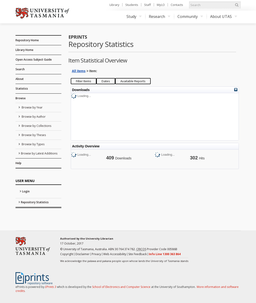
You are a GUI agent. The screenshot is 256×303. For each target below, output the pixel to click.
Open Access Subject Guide (34, 60)
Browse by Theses (33, 135)
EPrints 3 (50, 287)
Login (26, 191)
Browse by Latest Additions (39, 153)
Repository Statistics (35, 202)
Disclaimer (82, 254)
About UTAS (223, 16)
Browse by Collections (36, 126)
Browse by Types (32, 144)
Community (190, 16)
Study (134, 16)
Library (114, 5)
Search (20, 69)
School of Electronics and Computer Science (121, 287)
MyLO (161, 5)
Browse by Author (33, 117)
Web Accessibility (114, 254)
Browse (21, 98)
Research (159, 16)
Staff (147, 5)
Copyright (66, 254)
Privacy (96, 254)
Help (18, 163)
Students (131, 5)
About (20, 79)
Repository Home (27, 40)
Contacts (177, 5)
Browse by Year (32, 107)
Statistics (22, 89)
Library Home (24, 50)
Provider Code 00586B (156, 249)
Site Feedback (137, 254)
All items (79, 71)
